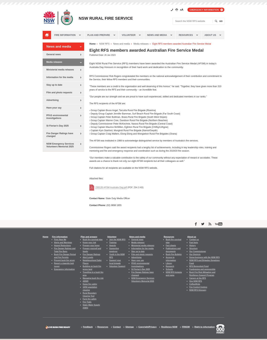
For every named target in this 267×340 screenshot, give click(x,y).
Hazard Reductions (62, 246)
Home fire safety (90, 284)
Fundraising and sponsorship (202, 269)
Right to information (204, 327)
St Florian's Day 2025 (57, 125)
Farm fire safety (89, 299)
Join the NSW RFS (117, 240)
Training (112, 243)
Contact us (194, 240)
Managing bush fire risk (93, 278)
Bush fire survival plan (93, 240)
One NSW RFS (195, 281)
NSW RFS (104, 44)
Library (169, 263)
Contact (117, 327)
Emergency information (204, 10)
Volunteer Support (117, 266)
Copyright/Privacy (147, 327)
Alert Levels (88, 257)
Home (92, 44)
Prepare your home (91, 246)
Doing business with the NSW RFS (204, 257)
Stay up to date (54, 85)
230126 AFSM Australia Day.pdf (111, 187)
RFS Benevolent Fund (199, 266)
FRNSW (186, 327)
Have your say (53, 107)
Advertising (52, 100)
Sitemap (129, 327)
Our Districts (194, 254)
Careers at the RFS (197, 278)
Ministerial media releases (60, 69)
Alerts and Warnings (63, 243)
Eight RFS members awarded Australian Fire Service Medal (181, 44)
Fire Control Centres (198, 287)
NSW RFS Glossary (197, 290)
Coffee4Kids (194, 284)
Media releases (141, 44)
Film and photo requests (59, 92)
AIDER (85, 281)
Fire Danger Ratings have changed (59, 134)
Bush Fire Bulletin (174, 254)
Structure (193, 248)
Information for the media (59, 77)
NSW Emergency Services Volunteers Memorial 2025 (60, 145)
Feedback (88, 327)
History (192, 246)
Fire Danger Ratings (91, 254)
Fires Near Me (60, 240)
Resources (186, 35)
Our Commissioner (197, 251)
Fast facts (193, 243)
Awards (112, 246)
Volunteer (129, 35)
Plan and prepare (98, 35)
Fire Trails (87, 302)
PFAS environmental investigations (57, 116)
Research (170, 266)
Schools (169, 269)
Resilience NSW (169, 327)
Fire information (64, 35)
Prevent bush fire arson (64, 260)
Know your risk (89, 243)
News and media (157, 35)
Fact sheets (171, 246)
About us (210, 35)
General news (53, 54)
